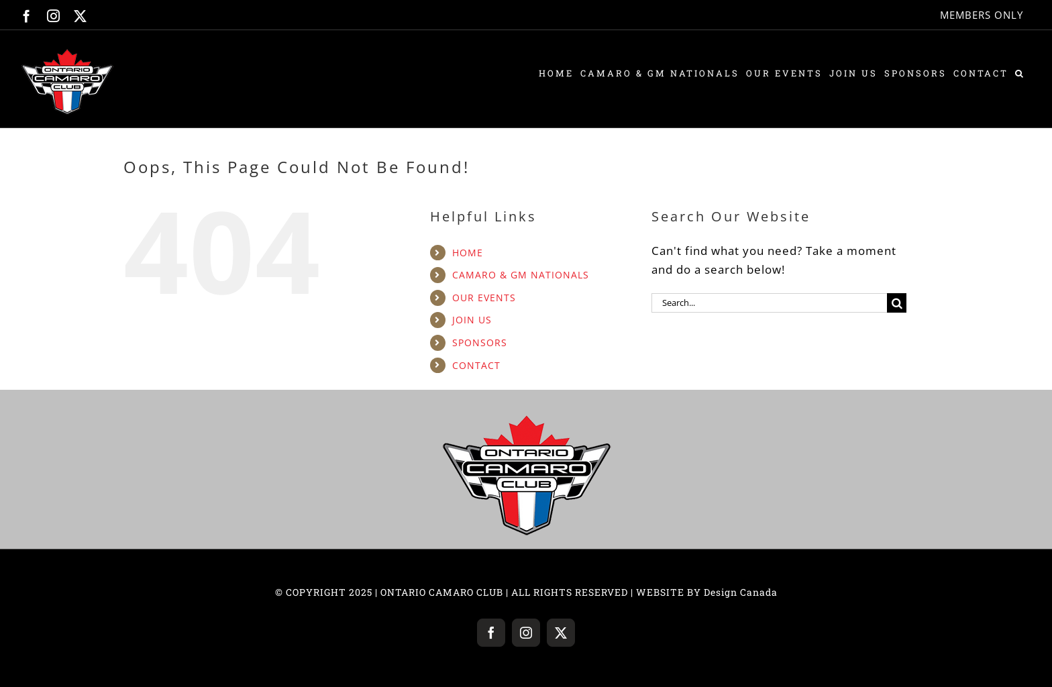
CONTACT (476, 365)
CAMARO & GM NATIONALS (520, 274)
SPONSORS (479, 342)
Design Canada (741, 592)
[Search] (896, 303)
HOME (467, 252)
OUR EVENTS (484, 297)
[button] (1020, 73)
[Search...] (769, 303)
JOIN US (472, 319)
